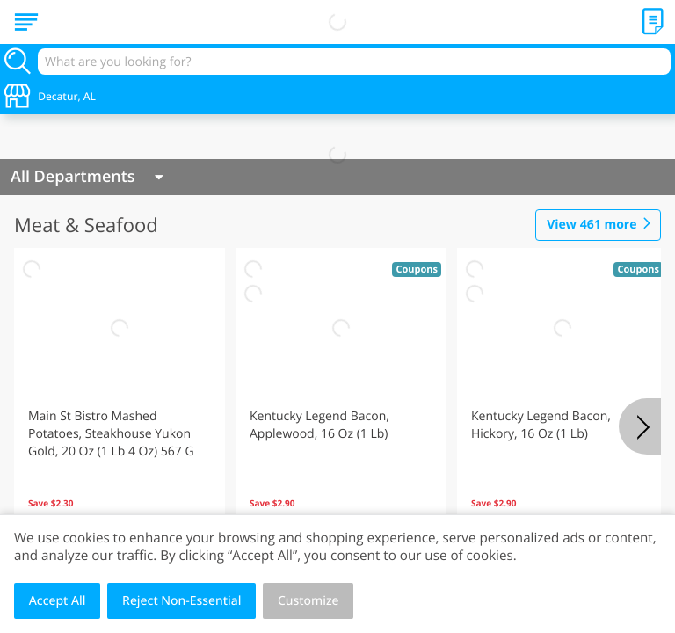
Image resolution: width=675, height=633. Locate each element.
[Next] (640, 426)
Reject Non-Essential (181, 601)
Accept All (57, 601)
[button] (119, 403)
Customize (308, 601)
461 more (591, 225)
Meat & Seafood (86, 225)
